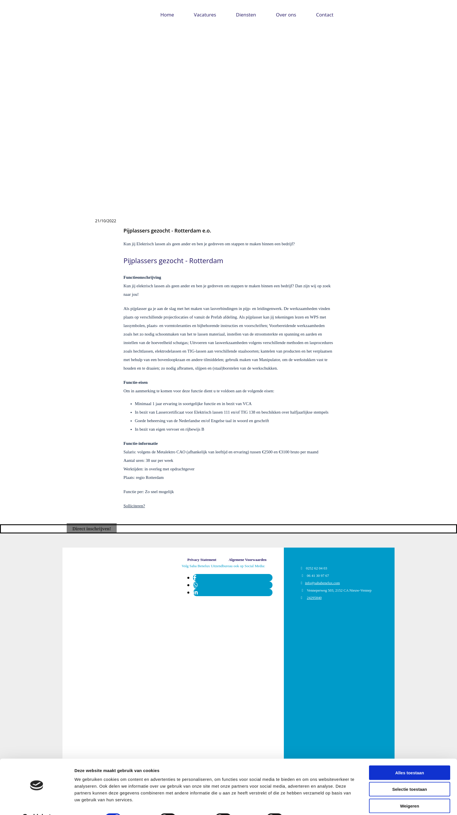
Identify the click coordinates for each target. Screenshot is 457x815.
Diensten (246, 14)
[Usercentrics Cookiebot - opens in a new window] (37, 804)
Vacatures (205, 14)
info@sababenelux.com (322, 583)
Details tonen (306, 803)
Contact (324, 14)
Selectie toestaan (409, 775)
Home (167, 14)
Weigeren (409, 791)
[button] (92, 528)
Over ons (286, 14)
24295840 (314, 598)
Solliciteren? (134, 506)
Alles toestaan (409, 758)
